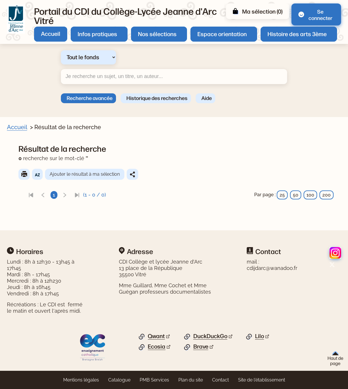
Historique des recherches (157, 97)
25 (282, 195)
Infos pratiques (97, 34)
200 (326, 195)
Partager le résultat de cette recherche (132, 174)
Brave (200, 346)
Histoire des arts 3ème (297, 34)
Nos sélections (157, 34)
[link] (30, 195)
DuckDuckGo (210, 336)
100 (310, 195)
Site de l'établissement (261, 380)
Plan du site (190, 380)
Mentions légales (81, 380)
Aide (206, 97)
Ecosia (156, 346)
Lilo (259, 336)
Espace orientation (222, 34)
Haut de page (335, 358)
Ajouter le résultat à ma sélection (85, 174)
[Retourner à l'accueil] (16, 19)
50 (295, 195)
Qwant (156, 336)
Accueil (50, 33)
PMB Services (154, 380)
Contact (220, 380)
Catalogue (119, 380)
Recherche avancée (90, 97)
